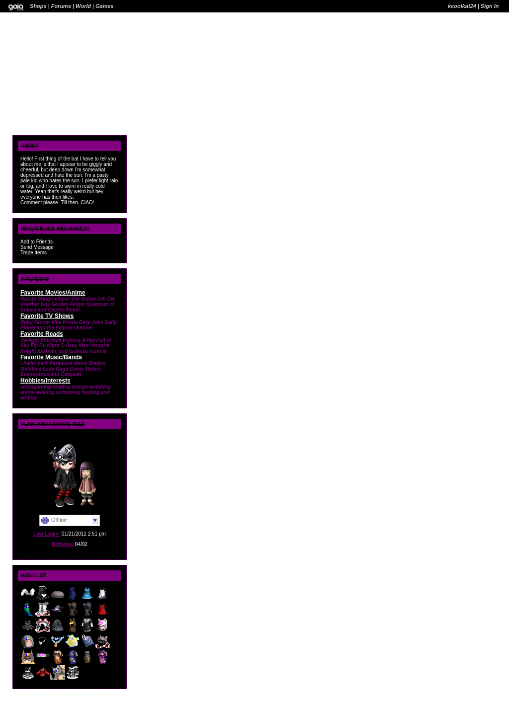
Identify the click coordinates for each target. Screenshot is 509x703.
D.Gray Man (75, 345)
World (83, 6)
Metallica (30, 369)
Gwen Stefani (85, 369)
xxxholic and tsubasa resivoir (72, 351)
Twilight (29, 340)
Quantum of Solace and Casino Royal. (67, 307)
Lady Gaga (55, 369)
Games (104, 6)
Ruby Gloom (35, 322)
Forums (61, 6)
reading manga (69, 387)
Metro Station (89, 363)
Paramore (61, 363)
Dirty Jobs (91, 322)
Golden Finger (68, 304)
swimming (68, 392)
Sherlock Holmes (60, 340)
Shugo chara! (54, 299)
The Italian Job (88, 299)
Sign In (490, 6)
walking (45, 392)
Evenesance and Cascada (50, 374)
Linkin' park (34, 363)
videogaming (35, 387)
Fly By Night (45, 345)
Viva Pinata (64, 322)
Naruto (28, 299)
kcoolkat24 (462, 6)
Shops (38, 6)
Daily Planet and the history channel (68, 324)
